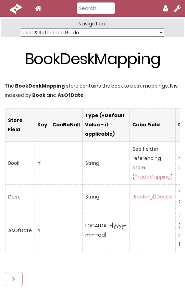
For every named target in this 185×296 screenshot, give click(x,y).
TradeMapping (153, 176)
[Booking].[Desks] (152, 196)
